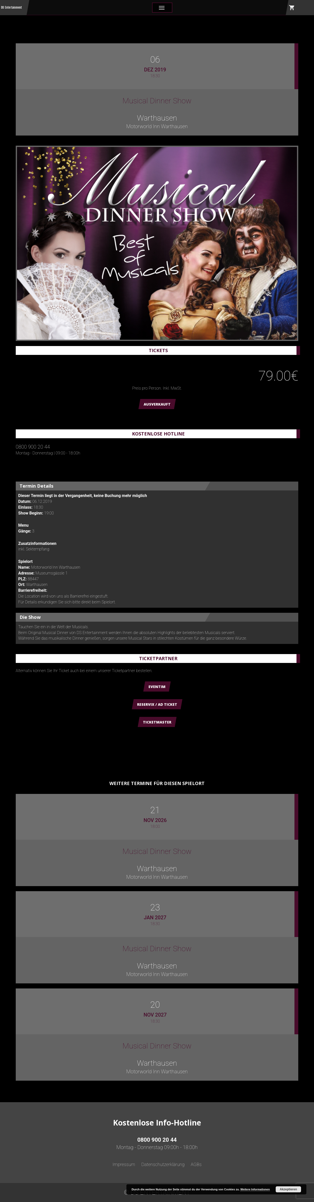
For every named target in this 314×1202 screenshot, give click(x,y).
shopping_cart (292, 8)
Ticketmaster (157, 722)
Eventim (157, 686)
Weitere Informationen (255, 1189)
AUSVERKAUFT (157, 404)
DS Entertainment (11, 7)
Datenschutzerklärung (163, 1164)
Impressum (123, 1164)
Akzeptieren (288, 1189)
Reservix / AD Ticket (157, 704)
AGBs (196, 1164)
